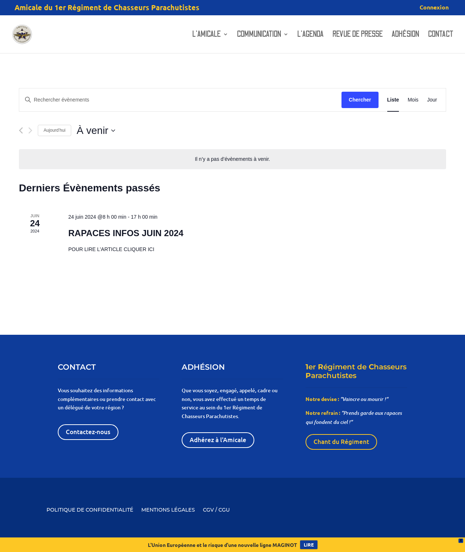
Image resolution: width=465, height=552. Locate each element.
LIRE (309, 544)
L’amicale (206, 35)
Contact (440, 35)
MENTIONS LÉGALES (168, 509)
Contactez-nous (88, 432)
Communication (259, 35)
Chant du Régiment (341, 441)
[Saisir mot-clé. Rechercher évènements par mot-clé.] (180, 99)
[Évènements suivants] (30, 130)
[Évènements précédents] (21, 130)
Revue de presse (357, 35)
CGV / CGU (216, 509)
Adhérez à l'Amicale (218, 440)
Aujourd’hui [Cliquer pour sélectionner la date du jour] (54, 130)
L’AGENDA (310, 35)
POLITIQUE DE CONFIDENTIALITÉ (89, 509)
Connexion (434, 7)
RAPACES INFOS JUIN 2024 (125, 233)
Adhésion (405, 35)
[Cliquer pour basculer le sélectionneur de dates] (96, 130)
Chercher (360, 100)
